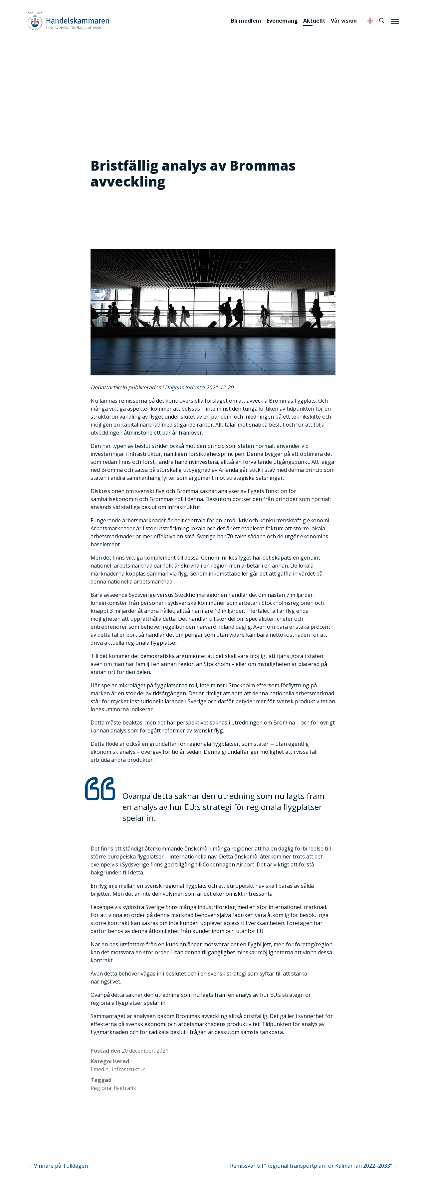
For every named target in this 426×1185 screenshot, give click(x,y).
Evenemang (282, 20)
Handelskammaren (68, 21)
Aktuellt (314, 20)
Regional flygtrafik (113, 1088)
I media (99, 1069)
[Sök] (381, 21)
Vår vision (344, 20)
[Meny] (394, 21)
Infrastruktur (128, 1069)
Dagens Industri (185, 387)
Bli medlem (246, 20)
